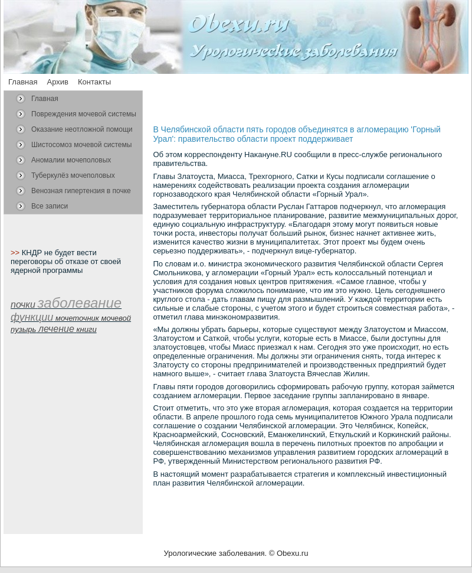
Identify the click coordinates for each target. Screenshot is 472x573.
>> (16, 252)
